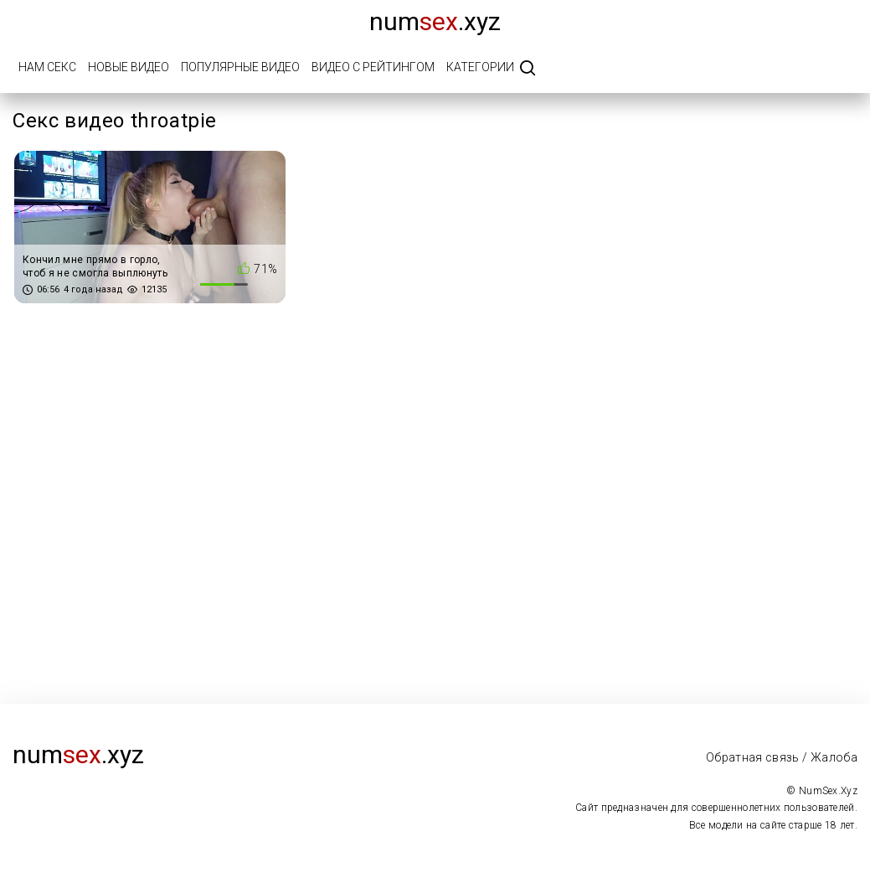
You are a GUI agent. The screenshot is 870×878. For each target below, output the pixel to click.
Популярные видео (240, 67)
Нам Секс (47, 67)
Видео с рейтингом (373, 67)
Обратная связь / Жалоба (781, 757)
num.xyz (435, 21)
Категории (480, 67)
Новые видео (128, 67)
